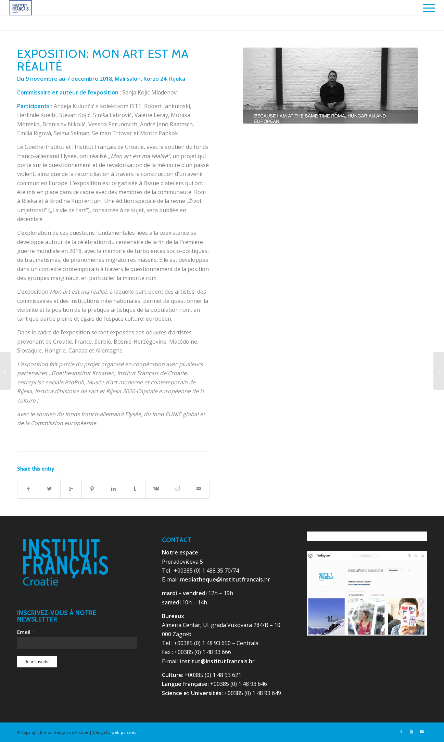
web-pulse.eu (124, 732)
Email (25, 631)
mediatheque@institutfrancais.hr (225, 579)
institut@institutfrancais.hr (217, 661)
